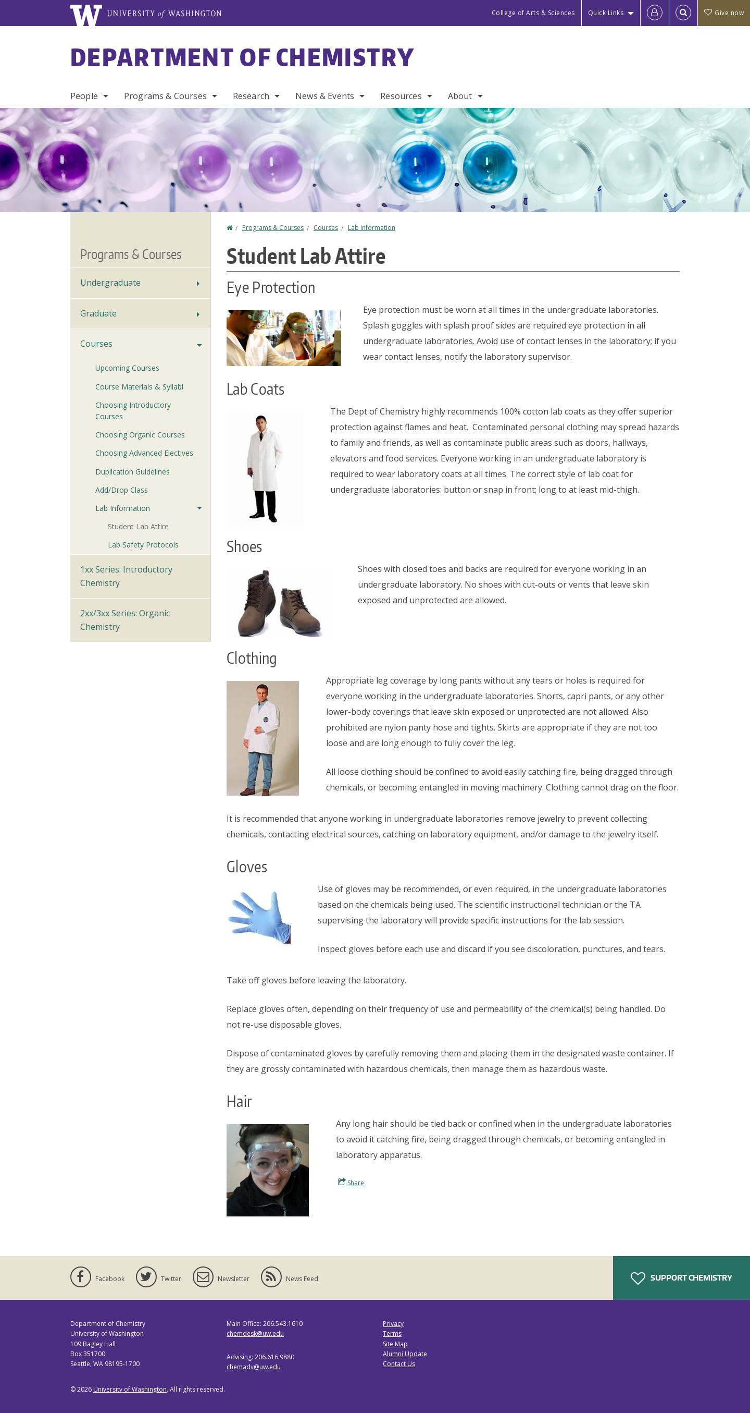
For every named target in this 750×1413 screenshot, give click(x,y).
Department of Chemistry (242, 57)
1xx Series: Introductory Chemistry (126, 576)
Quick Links (606, 12)
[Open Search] (683, 13)
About (460, 96)
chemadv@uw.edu (254, 1366)
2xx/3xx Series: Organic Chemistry (125, 619)
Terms (392, 1333)
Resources (400, 96)
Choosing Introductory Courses (133, 410)
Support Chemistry (681, 1278)
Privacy (393, 1323)
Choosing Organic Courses (140, 435)
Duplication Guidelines (132, 472)
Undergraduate (110, 282)
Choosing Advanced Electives (144, 453)
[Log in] (655, 13)
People (84, 96)
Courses (326, 227)
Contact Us (399, 1363)
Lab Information (371, 227)
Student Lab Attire (138, 526)
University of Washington (130, 1389)
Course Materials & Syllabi (139, 387)
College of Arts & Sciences (533, 12)
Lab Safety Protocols (143, 545)
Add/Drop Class (121, 490)
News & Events (324, 96)
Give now (724, 12)
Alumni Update (405, 1353)
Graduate (98, 313)
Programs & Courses (165, 96)
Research (251, 96)
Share (351, 1182)
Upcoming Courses (127, 368)
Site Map (395, 1343)
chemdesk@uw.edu (255, 1333)
